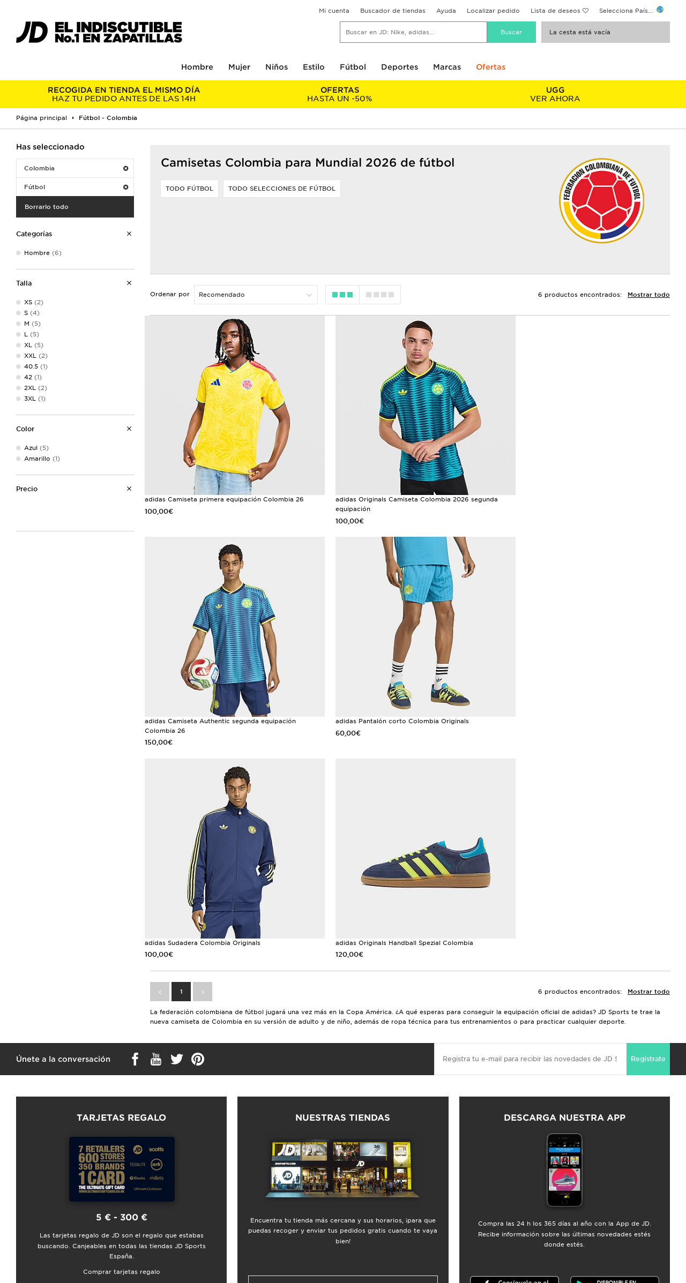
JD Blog (23, 1188)
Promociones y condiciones (553, 1154)
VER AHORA (555, 94)
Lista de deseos (555, 10)
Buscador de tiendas (393, 10)
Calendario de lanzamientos (55, 1177)
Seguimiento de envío (211, 1165)
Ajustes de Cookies (539, 1188)
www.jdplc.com (162, 1264)
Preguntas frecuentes (210, 1143)
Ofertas (490, 67)
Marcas (447, 67)
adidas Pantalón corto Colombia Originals (211, 707)
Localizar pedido (493, 10)
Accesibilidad (530, 1199)
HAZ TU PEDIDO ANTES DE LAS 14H (124, 94)
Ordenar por (170, 294)
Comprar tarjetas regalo (121, 1036)
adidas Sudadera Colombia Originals (386, 707)
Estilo (314, 67)
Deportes (399, 67)
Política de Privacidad (544, 1165)
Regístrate (648, 824)
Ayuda (446, 10)
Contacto (192, 1177)
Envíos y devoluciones (212, 1154)
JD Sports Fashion (372, 1154)
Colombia (76, 168)
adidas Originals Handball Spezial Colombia (581, 707)
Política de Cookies (540, 1177)
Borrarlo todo (47, 207)
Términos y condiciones (546, 1143)
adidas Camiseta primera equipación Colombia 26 (224, 493)
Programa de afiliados (378, 1165)
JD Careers (360, 1143)
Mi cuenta (334, 10)
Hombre (197, 67)
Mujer (239, 67)
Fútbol (353, 67)
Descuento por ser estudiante (58, 1165)
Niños (276, 67)
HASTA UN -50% (340, 94)
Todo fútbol (189, 188)
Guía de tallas (32, 1143)
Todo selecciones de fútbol (281, 188)
